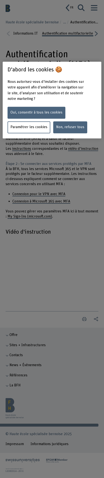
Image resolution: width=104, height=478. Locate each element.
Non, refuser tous (70, 127)
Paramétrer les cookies (28, 127)
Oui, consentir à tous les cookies (36, 113)
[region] (52, 100)
